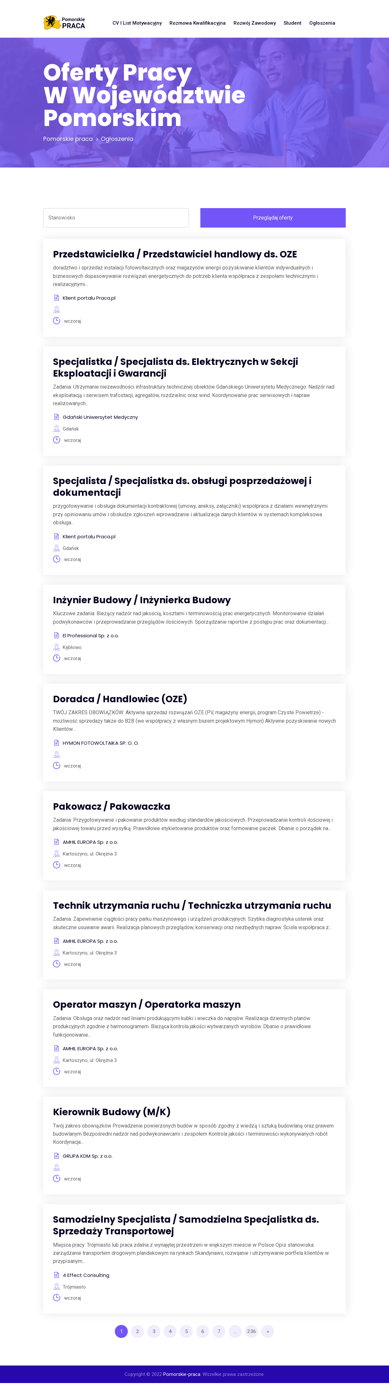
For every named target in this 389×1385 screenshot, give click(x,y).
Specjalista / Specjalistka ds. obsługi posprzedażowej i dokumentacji (182, 487)
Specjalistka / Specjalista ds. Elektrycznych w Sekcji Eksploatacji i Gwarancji (175, 368)
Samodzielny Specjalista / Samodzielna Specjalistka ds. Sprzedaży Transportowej (186, 1227)
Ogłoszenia (322, 23)
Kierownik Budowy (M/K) (112, 1113)
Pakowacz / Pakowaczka (111, 807)
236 (251, 1333)
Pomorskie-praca (181, 1376)
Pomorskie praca (68, 139)
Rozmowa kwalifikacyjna (197, 23)
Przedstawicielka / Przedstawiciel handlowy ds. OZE (175, 254)
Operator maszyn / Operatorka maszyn (147, 1006)
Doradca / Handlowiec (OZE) (120, 699)
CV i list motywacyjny (137, 23)
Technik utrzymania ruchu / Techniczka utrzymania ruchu (192, 907)
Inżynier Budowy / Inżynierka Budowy (142, 600)
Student (293, 23)
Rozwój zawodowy (255, 23)
